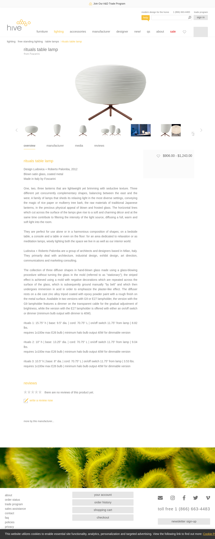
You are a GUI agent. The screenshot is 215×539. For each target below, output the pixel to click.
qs (148, 31)
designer (122, 31)
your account (103, 494)
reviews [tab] (99, 145)
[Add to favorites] (158, 156)
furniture (42, 31)
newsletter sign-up (184, 521)
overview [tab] (29, 145)
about (160, 31)
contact (9, 513)
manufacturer (101, 31)
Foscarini (35, 53)
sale (173, 31)
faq (7, 517)
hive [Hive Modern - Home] (18, 25)
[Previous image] (16, 130)
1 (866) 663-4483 (181, 12)
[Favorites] (184, 31)
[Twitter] (195, 498)
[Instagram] (172, 498)
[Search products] (171, 17)
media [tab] (79, 145)
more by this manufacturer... (39, 421)
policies (9, 522)
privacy (9, 526)
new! (137, 31)
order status (12, 499)
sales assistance (15, 508)
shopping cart (103, 510)
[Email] (160, 498)
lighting (59, 31)
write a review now (38, 400)
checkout (103, 517)
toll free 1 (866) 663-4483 (184, 509)
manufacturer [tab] (55, 145)
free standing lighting (30, 41)
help (145, 17)
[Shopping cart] (201, 32)
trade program (201, 12)
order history (102, 502)
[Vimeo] (208, 498)
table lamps (52, 41)
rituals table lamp (71, 41)
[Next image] (201, 130)
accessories (78, 31)
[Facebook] (184, 498)
